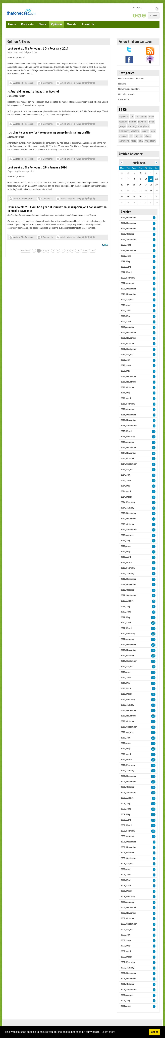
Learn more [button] (108, 1031)
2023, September (129, 239)
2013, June (126, 546)
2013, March (126, 562)
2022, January (127, 283)
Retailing (122, 84)
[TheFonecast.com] (21, 12)
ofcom (153, 141)
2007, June (126, 940)
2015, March (126, 431)
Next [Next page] (84, 250)
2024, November (128, 217)
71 (153, 524)
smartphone (143, 126)
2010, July (125, 738)
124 (153, 672)
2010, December (128, 710)
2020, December (128, 332)
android (132, 121)
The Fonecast (27, 83)
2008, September (129, 858)
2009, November (128, 781)
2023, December (128, 223)
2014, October (127, 458)
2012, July (125, 606)
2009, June (126, 809)
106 (153, 645)
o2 (131, 136)
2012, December (128, 579)
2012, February (128, 633)
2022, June (126, 256)
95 (153, 574)
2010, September (129, 727)
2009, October (127, 787)
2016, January (127, 409)
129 (153, 639)
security (145, 131)
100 (153, 623)
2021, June (126, 310)
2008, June (126, 875)
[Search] (143, 7)
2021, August (127, 300)
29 (153, 836)
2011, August (127, 666)
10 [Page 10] (78, 250)
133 (153, 618)
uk (132, 116)
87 (153, 585)
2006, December (128, 973)
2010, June (126, 743)
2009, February (128, 831)
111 (153, 732)
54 (153, 459)
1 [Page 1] (34, 250)
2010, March (126, 759)
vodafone (135, 131)
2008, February (128, 896)
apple (151, 116)
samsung (131, 126)
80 (153, 612)
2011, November (128, 650)
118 (153, 711)
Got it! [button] (154, 1032)
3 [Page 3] (43, 250)
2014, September (129, 464)
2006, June (126, 1006)
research (123, 121)
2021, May (125, 316)
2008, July (125, 869)
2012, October (127, 590)
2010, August (127, 732)
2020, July (125, 360)
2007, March (126, 957)
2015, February (128, 436)
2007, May (125, 946)
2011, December (128, 645)
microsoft (123, 136)
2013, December (128, 513)
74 (153, 557)
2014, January (127, 508)
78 (153, 502)
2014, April (126, 491)
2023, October (127, 234)
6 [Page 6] (58, 250)
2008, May (125, 880)
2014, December (128, 447)
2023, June (126, 245)
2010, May (125, 749)
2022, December (128, 250)
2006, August (127, 995)
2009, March (126, 825)
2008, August (127, 863)
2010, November (128, 716)
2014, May (125, 486)
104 (153, 760)
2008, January (127, 902)
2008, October (127, 853)
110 (153, 628)
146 (153, 782)
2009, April (126, 820)
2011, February (128, 699)
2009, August (127, 798)
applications (141, 116)
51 (153, 486)
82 (153, 689)
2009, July (125, 803)
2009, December (128, 776)
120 (153, 678)
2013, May (125, 551)
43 (153, 475)
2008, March (126, 891)
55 (153, 492)
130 (153, 656)
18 (153, 437)
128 (153, 743)
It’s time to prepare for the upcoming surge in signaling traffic (49, 132)
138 (153, 700)
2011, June (126, 677)
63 (153, 497)
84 (153, 508)
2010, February (128, 765)
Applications (123, 99)
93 (153, 798)
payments (142, 121)
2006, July (125, 1000)
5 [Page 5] (53, 250)
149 (153, 787)
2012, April (126, 623)
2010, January (127, 770)
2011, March (126, 694)
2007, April (126, 951)
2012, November (128, 584)
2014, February (128, 502)
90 (153, 667)
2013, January (127, 573)
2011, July (125, 672)
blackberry (124, 131)
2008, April (126, 885)
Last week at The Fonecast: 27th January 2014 (37, 167)
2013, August (127, 535)
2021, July (125, 305)
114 (153, 749)
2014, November (128, 453)
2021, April (126, 322)
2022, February (128, 278)
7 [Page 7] (62, 250)
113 (153, 634)
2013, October (127, 524)
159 (153, 804)
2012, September (129, 595)
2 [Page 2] (38, 250)
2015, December (128, 415)
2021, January (127, 327)
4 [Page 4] (48, 250)
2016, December (128, 376)
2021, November (128, 294)
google (122, 126)
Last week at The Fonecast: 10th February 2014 (38, 48)
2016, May (125, 393)
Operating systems (126, 94)
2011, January (127, 705)
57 (153, 535)
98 (153, 590)
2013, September (129, 529)
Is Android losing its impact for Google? (33, 91)
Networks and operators (128, 89)
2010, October (127, 721)
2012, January (127, 639)
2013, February (128, 568)
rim (146, 141)
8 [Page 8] (67, 250)
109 (153, 650)
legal (153, 131)
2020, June (126, 365)
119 (153, 661)
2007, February (128, 962)
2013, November (128, 519)
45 (153, 453)
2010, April (126, 754)
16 (153, 431)
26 (153, 442)
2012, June (126, 612)
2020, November (128, 338)
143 (153, 771)
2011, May (125, 683)
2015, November (128, 420)
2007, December (128, 907)
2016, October (127, 387)
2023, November (128, 228)
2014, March (126, 497)
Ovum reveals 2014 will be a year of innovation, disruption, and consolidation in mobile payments (57, 209)
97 (153, 568)
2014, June (126, 480)
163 (153, 826)
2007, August (127, 929)
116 (153, 705)
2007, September (129, 924)
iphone (148, 136)
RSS (106, 245)
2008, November (128, 847)
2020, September (129, 349)
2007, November (128, 913)
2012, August (127, 601)
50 (153, 481)
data (141, 141)
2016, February (128, 404)
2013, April (126, 557)
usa (140, 136)
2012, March (126, 628)
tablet (133, 141)
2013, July (125, 540)
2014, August (127, 469)
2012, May (125, 617)
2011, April (126, 688)
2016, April (126, 398)
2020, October (127, 343)
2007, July (125, 935)
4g (135, 136)
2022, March (126, 272)
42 (153, 464)
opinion (124, 116)
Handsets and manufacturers (131, 78)
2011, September (129, 661)
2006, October (127, 984)
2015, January (127, 442)
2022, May (125, 261)
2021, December (128, 289)
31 (153, 470)
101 (153, 694)
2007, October (127, 918)
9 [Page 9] (72, 250)
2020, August (127, 354)
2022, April (126, 267)
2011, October (127, 655)
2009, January (127, 836)
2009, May (125, 814)
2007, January (127, 968)
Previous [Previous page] (25, 250)
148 (153, 793)
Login (153, 15)
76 (153, 530)
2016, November (128, 382)
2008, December (128, 842)
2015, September (129, 426)
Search (157, 8)
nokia (151, 121)
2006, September (129, 989)
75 (153, 541)
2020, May (125, 371)
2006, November (128, 979)
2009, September (129, 792)
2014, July (125, 475)
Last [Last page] (92, 250)
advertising (124, 141)
